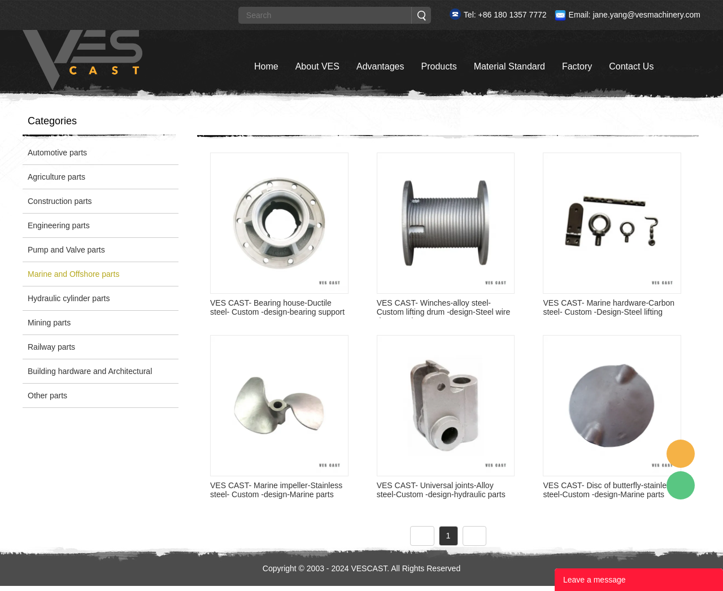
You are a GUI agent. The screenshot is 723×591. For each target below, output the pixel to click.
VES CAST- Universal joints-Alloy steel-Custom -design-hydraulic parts (441, 490)
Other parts (47, 395)
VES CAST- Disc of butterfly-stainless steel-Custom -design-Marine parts (608, 490)
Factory (577, 66)
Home (266, 66)
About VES (317, 66)
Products (438, 66)
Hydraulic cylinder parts (69, 298)
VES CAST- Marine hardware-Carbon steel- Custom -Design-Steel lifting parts (608, 311)
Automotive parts (57, 152)
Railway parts (51, 346)
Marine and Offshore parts (73, 274)
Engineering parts (59, 225)
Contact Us (631, 66)
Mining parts (49, 322)
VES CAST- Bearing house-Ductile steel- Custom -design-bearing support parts (277, 311)
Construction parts (60, 201)
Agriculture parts (56, 176)
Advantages (380, 66)
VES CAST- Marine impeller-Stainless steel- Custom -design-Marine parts (276, 490)
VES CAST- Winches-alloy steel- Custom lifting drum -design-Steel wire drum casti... (444, 311)
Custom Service (681, 454)
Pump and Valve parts (66, 249)
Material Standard (509, 66)
